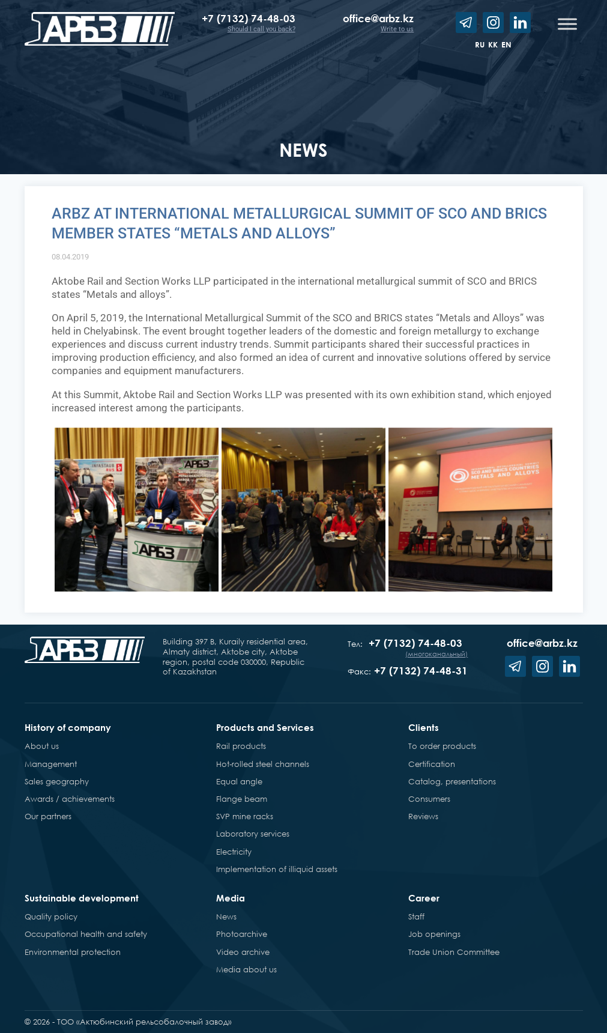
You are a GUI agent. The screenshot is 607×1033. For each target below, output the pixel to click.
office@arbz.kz (378, 18)
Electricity (234, 851)
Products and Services (265, 727)
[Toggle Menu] (567, 23)
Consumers (429, 799)
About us (42, 746)
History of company (68, 727)
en (506, 44)
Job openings (434, 934)
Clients (423, 727)
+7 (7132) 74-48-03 (248, 18)
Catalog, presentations (452, 781)
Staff (416, 916)
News (226, 916)
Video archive (243, 952)
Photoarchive (241, 934)
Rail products (241, 746)
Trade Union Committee (454, 952)
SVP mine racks (244, 816)
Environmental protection (73, 952)
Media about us (246, 969)
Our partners (48, 816)
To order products (442, 746)
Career (423, 897)
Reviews (423, 816)
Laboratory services (252, 833)
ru (480, 44)
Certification (431, 764)
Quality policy (51, 916)
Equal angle (239, 781)
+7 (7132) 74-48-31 (421, 670)
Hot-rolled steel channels (262, 764)
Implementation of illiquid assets (276, 869)
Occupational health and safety (86, 934)
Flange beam (241, 799)
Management (51, 764)
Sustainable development (82, 897)
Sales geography (57, 781)
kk (493, 44)
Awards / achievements (70, 799)
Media (230, 897)
